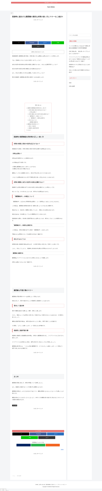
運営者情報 (48, 482)
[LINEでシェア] (47, 42)
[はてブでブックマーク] (38, 42)
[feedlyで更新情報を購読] (38, 443)
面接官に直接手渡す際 (33, 125)
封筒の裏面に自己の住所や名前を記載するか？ (39, 110)
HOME (35, 482)
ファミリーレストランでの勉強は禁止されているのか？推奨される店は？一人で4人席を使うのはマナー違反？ (79, 59)
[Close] (7, 489)
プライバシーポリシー (63, 482)
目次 (36, 101)
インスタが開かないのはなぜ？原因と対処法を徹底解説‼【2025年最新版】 (79, 47)
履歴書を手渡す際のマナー (33, 121)
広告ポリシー (54, 482)
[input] (80, 35)
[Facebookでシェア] (29, 42)
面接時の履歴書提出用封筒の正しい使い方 (37, 104)
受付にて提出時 (32, 123)
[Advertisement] (38, 30)
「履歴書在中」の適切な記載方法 (37, 115)
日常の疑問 (15, 403)
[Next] (4, 488)
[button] (55, 42)
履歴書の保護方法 (34, 119)
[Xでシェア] (20, 42)
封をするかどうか (32, 117)
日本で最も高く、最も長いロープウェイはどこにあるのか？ (79, 52)
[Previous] (1, 488)
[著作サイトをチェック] (35, 443)
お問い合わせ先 (41, 482)
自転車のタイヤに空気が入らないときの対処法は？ (79, 65)
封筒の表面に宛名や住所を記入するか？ (37, 106)
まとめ (28, 127)
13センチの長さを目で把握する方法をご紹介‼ (79, 71)
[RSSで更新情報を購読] (41, 443)
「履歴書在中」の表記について (35, 113)
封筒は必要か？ (33, 108)
